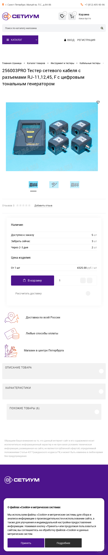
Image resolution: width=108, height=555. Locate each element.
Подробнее (63, 543)
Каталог (14, 39)
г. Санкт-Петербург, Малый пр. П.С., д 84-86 (28, 4)
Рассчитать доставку (28, 293)
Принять (26, 543)
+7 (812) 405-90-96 (95, 4)
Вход (71, 40)
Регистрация (86, 40)
